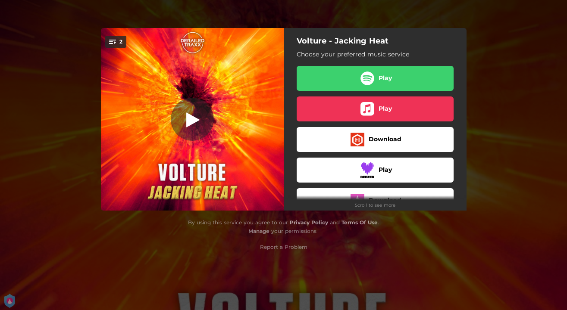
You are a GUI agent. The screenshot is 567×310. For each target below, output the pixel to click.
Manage (258, 231)
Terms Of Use (359, 222)
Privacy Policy (309, 222)
